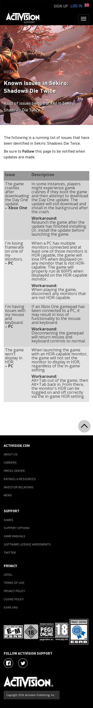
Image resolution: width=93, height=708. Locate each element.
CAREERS (10, 462)
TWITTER (10, 552)
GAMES (8, 520)
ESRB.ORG (11, 607)
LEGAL (8, 574)
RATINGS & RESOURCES (20, 479)
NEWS (8, 495)
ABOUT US (11, 454)
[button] (87, 6)
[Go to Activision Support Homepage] (25, 18)
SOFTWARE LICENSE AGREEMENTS (27, 544)
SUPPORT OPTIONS (17, 528)
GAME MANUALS (14, 536)
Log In (76, 6)
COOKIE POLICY (14, 599)
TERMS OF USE (14, 583)
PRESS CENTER (14, 471)
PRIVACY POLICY (14, 591)
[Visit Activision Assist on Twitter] (23, 663)
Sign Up (61, 6)
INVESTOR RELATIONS (18, 487)
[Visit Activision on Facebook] (8, 663)
